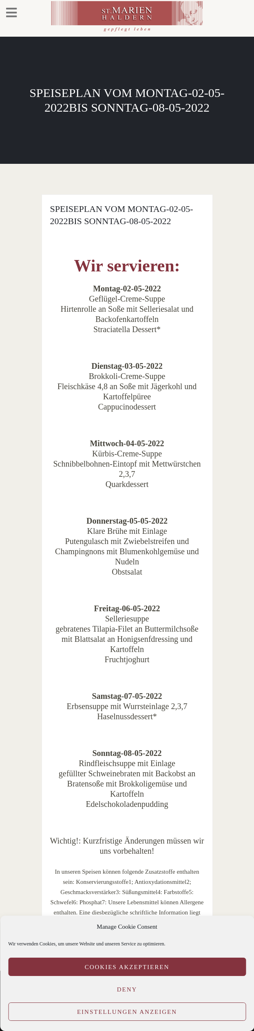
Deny (127, 989)
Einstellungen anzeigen (127, 1012)
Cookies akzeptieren (127, 967)
